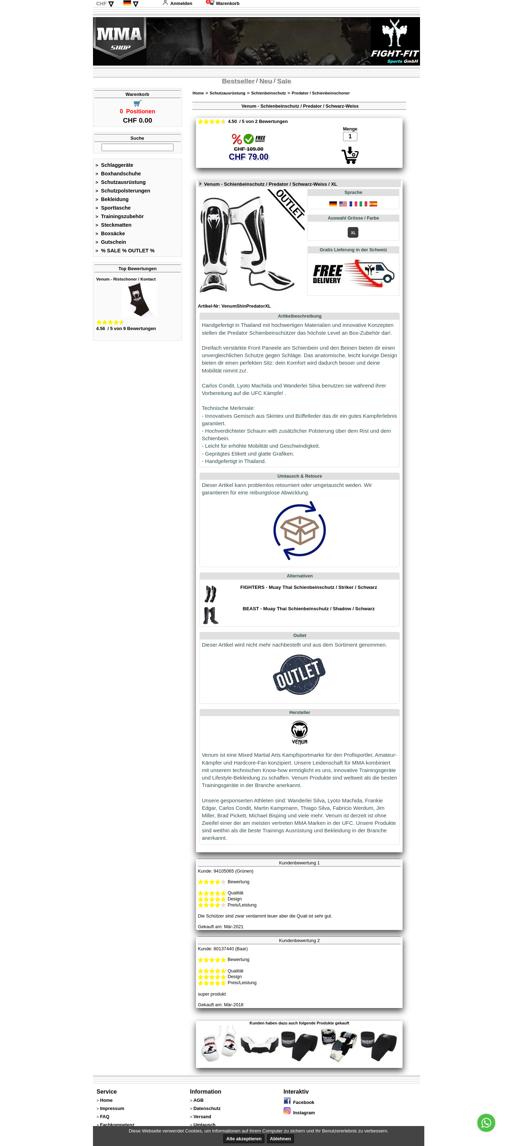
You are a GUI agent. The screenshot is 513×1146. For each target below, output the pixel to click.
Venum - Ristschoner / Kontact (126, 279)
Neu (265, 81)
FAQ (104, 1116)
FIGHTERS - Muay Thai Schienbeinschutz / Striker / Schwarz (308, 587)
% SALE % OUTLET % (125, 250)
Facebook (299, 1102)
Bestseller (238, 81)
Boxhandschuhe (118, 173)
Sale (284, 81)
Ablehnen (280, 1138)
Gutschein (110, 242)
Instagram (299, 1112)
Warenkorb (222, 3)
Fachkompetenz (117, 1124)
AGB (198, 1100)
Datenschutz (207, 1108)
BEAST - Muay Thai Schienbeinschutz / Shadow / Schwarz (308, 608)
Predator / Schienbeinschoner (321, 93)
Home (198, 93)
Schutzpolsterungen (122, 191)
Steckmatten (113, 225)
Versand (202, 1116)
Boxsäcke (110, 233)
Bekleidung (112, 199)
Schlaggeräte (114, 165)
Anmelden (177, 3)
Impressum (112, 1108)
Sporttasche (113, 208)
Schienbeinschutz (268, 93)
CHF (101, 3)
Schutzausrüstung (120, 182)
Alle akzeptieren (243, 1138)
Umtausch (204, 1124)
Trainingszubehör (119, 216)
